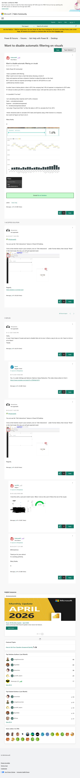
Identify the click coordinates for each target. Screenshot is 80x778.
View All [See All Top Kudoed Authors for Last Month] (9, 722)
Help (65, 22)
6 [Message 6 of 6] (15, 386)
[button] (58, 50)
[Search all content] (56, 26)
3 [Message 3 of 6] (15, 571)
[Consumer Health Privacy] (23, 772)
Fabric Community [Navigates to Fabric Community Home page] (20, 14)
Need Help (14, 202)
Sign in (60, 22)
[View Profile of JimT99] (17, 485)
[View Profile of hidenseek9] (14, 57)
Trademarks (4, 768)
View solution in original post (14, 290)
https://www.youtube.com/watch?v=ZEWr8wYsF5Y (25, 380)
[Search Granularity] (28, 26)
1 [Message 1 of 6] (11, 207)
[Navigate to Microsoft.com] (6, 14)
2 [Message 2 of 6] (11, 295)
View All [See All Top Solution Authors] (9, 685)
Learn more (5, 8)
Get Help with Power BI (38, 38)
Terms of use (4, 765)
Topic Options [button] (68, 50)
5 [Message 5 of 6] (11, 348)
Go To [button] (71, 22)
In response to (16, 370)
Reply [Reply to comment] (69, 301)
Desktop (54, 38)
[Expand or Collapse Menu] (2, 18)
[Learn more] (11, 628)
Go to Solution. (42, 195)
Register (53, 22)
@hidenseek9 (12, 239)
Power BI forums (11, 38)
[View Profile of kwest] (16, 366)
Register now (59, 31)
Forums (24, 38)
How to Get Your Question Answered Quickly (19, 647)
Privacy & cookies (5, 763)
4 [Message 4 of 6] (15, 520)
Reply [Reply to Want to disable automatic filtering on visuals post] (69, 213)
